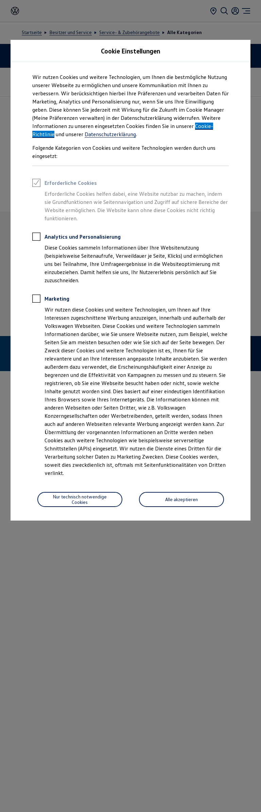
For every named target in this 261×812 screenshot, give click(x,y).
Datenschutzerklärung (110, 134)
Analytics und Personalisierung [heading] (76, 238)
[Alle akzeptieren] (181, 499)
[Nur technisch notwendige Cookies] (79, 499)
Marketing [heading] (50, 299)
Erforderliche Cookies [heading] (64, 184)
